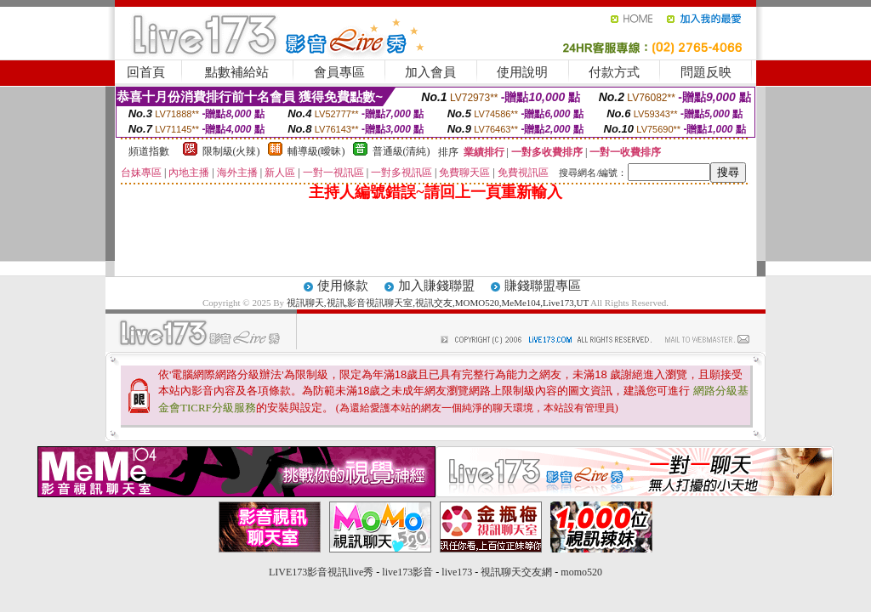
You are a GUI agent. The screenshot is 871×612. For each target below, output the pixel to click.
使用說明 (522, 72)
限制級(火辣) (231, 151)
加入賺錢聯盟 (436, 285)
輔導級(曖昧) (316, 151)
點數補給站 (237, 72)
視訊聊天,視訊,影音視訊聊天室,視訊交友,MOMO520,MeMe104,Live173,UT (438, 303)
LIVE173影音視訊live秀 (321, 572)
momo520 (581, 572)
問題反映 (706, 72)
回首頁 (146, 72)
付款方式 (614, 72)
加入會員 (430, 72)
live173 (456, 572)
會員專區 (339, 72)
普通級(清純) (401, 151)
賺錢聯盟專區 (542, 285)
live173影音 (407, 572)
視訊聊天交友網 (516, 572)
